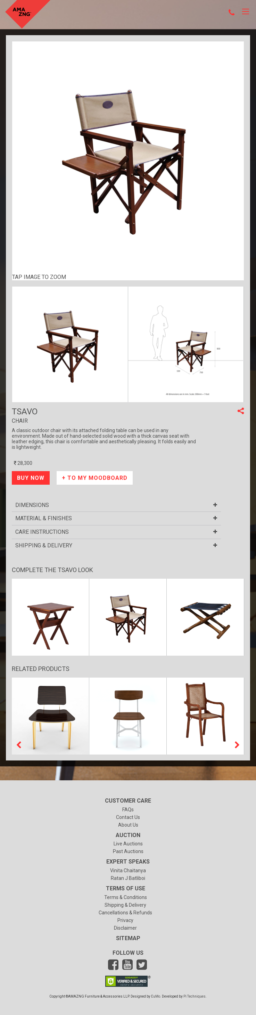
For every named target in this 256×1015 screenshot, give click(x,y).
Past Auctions (128, 851)
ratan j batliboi (128, 878)
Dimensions (116, 505)
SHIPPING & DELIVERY (116, 545)
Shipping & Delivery (125, 905)
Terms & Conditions (125, 897)
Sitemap (128, 938)
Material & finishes (116, 518)
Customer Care (128, 800)
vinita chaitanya (128, 870)
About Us (128, 825)
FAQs (128, 809)
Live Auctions (128, 843)
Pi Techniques (194, 996)
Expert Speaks (128, 861)
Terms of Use (125, 888)
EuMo (155, 996)
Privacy (125, 920)
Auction (128, 835)
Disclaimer (125, 928)
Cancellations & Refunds (125, 912)
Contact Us (128, 817)
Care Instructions (116, 532)
